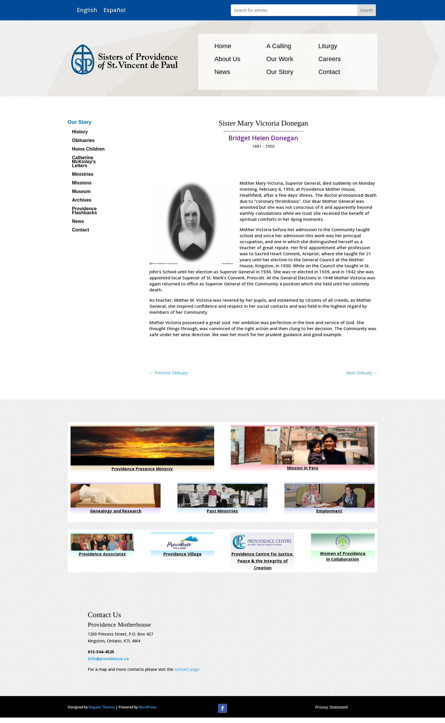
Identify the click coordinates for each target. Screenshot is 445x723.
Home (222, 46)
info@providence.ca (108, 658)
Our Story (279, 71)
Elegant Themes (102, 707)
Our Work (279, 59)
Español (115, 10)
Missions (81, 183)
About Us (227, 59)
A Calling (278, 46)
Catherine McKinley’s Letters (84, 162)
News (222, 71)
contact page (187, 669)
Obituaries (83, 141)
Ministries (82, 174)
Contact (329, 71)
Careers (329, 59)
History (80, 132)
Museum (81, 192)
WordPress (148, 707)
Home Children (88, 149)
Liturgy (327, 46)
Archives (81, 200)
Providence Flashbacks (84, 211)
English (87, 10)
